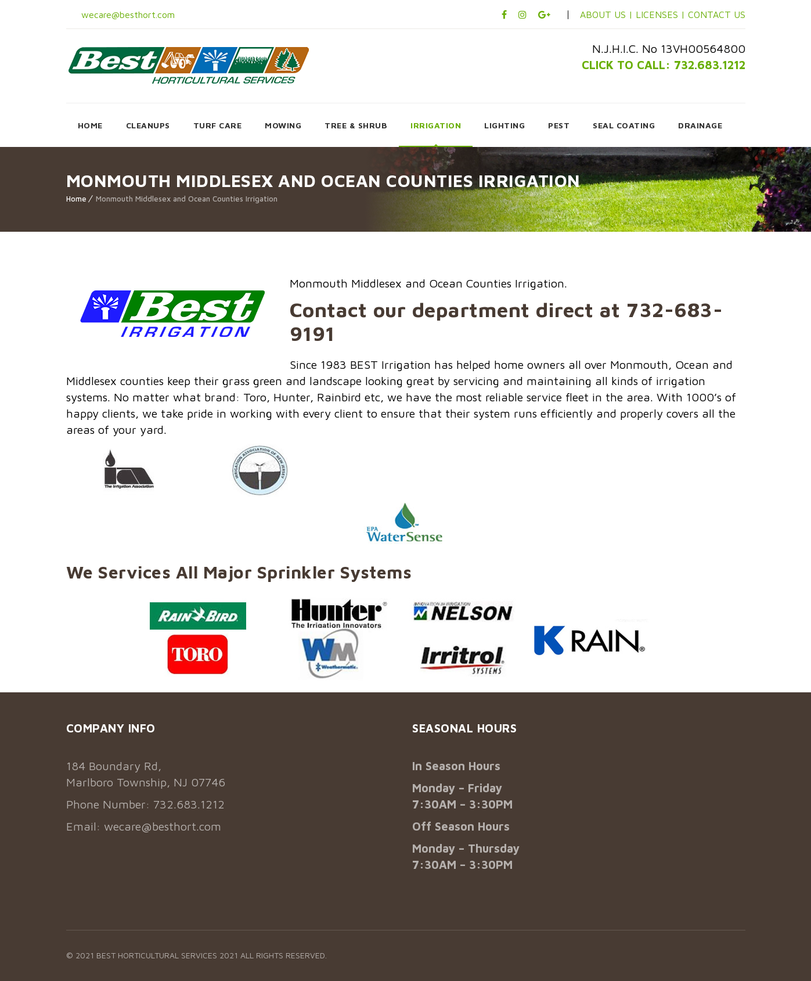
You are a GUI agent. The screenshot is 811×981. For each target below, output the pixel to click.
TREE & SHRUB (356, 125)
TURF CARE (217, 125)
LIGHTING (504, 125)
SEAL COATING (624, 125)
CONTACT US (716, 14)
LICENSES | (662, 14)
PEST (558, 125)
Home (76, 198)
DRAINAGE (700, 125)
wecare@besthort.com (126, 14)
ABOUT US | (606, 14)
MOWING (283, 125)
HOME (90, 125)
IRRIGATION (435, 125)
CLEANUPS (148, 125)
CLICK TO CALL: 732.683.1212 (663, 64)
